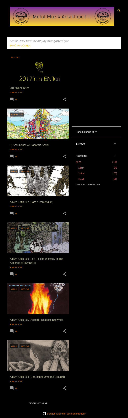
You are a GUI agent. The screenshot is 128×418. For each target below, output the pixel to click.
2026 (78, 162)
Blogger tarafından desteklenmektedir (64, 413)
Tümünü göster (20, 45)
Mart (81, 167)
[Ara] (119, 11)
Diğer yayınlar (38, 403)
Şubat (81, 173)
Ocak (81, 179)
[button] (64, 99)
